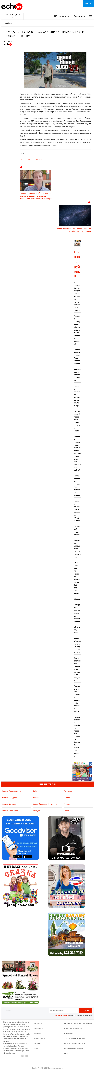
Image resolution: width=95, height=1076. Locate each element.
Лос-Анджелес (38, 1028)
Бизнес (36, 1048)
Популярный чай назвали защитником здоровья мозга (77, 698)
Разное (67, 798)
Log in (88, 4)
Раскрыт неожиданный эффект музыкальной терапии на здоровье (77, 330)
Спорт (66, 811)
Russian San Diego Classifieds (74, 1043)
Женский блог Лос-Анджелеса (45, 804)
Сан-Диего (37, 1033)
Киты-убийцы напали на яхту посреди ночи (77, 645)
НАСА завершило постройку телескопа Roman (77, 485)
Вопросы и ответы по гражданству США (78, 1023)
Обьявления (68, 1033)
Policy (66, 1053)
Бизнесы (79, 16)
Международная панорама (73, 1048)
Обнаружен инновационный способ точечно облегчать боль (77, 619)
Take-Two (38, 160)
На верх (8, 1011)
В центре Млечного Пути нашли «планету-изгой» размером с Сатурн (77, 296)
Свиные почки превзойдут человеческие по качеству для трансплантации (77, 365)
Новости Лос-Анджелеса (11, 791)
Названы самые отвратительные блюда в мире (77, 511)
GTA (22, 160)
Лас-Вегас (37, 1043)
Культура (36, 811)
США (35, 791)
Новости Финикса (9, 804)
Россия (67, 804)
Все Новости (38, 1023)
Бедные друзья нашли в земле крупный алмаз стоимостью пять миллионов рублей (77, 453)
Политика (68, 791)
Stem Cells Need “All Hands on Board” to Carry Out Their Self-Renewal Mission (77, 581)
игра (29, 160)
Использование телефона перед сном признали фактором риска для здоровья (77, 736)
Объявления (62, 16)
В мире (35, 798)
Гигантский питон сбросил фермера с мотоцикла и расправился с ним (77, 541)
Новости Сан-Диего (9, 798)
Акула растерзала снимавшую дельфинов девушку (77, 669)
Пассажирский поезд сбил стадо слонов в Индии (77, 421)
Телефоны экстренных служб (74, 1038)
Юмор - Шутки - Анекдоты (73, 1028)
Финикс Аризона (39, 1038)
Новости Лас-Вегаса (10, 811)
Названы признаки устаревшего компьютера (77, 396)
